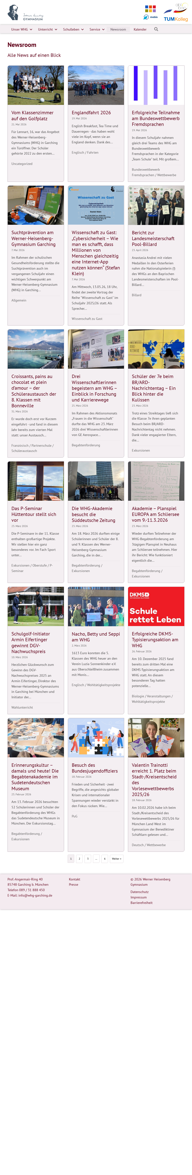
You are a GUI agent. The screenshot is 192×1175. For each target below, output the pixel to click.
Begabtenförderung (86, 445)
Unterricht (45, 29)
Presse (73, 884)
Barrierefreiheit (142, 902)
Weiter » (116, 858)
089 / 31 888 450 (32, 890)
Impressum (139, 897)
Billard (136, 295)
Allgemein (18, 300)
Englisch (78, 152)
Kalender (140, 29)
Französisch (20, 445)
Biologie (138, 696)
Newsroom (118, 29)
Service (95, 29)
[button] (31, 29)
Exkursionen (141, 450)
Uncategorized (22, 164)
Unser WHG (19, 29)
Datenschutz (140, 892)
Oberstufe (40, 565)
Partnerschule (41, 445)
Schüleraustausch (24, 451)
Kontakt (74, 879)
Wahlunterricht (22, 707)
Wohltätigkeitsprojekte (103, 685)
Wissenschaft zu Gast (87, 318)
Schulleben (71, 29)
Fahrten (92, 152)
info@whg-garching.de (35, 895)
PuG (74, 816)
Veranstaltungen (159, 696)
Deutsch (138, 845)
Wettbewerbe (166, 175)
